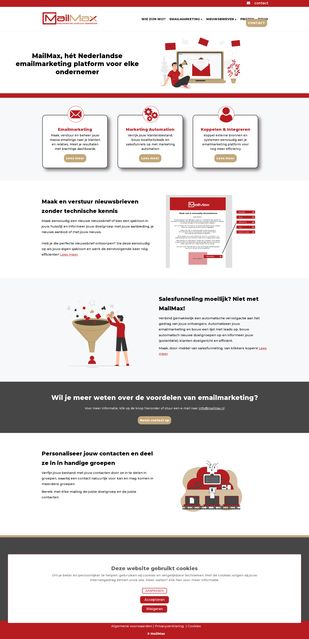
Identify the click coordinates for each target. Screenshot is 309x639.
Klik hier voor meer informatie (193, 580)
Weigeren (154, 609)
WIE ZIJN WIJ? (153, 19)
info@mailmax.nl (211, 408)
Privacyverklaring (169, 626)
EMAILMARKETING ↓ (186, 19)
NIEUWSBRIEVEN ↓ (221, 19)
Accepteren (154, 600)
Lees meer (69, 254)
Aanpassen (154, 590)
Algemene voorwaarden (131, 626)
